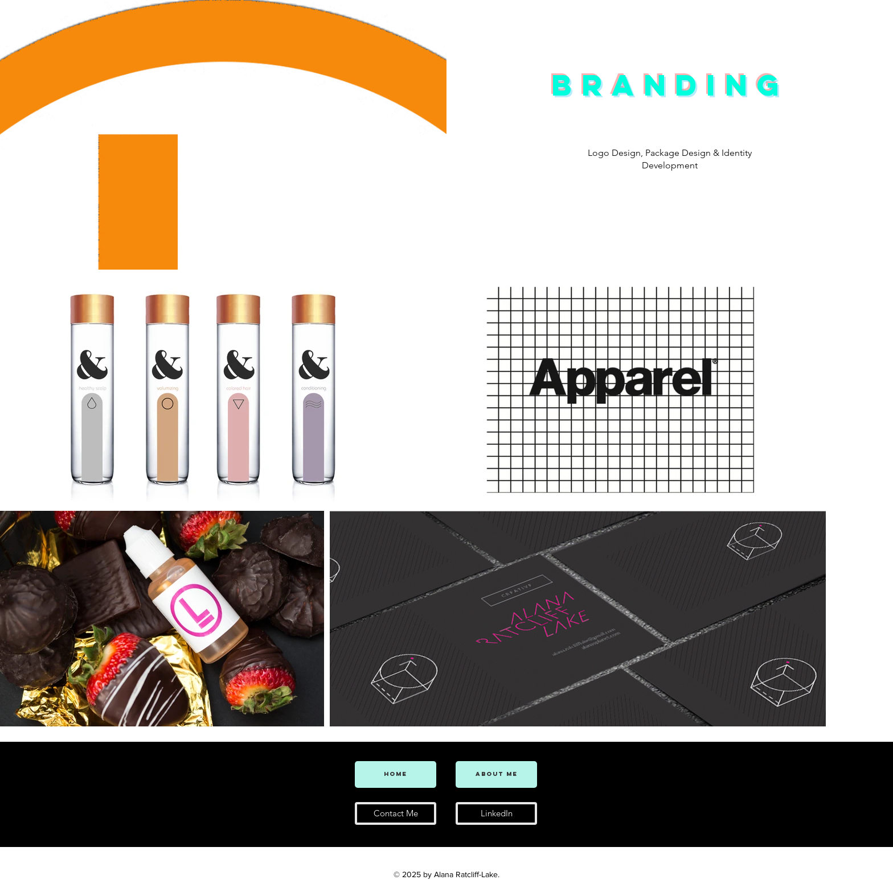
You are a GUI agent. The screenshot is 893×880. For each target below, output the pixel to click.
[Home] (395, 774)
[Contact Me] (395, 813)
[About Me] (496, 774)
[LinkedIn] (496, 813)
